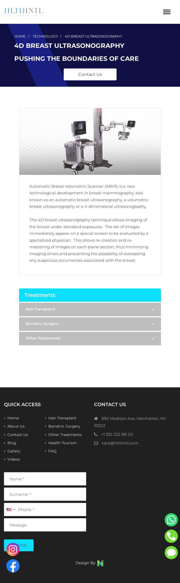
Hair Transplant (90, 309)
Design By (90, 562)
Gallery (13, 451)
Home (20, 36)
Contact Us (90, 74)
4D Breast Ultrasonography (93, 36)
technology (45, 36)
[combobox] (10, 509)
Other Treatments (90, 338)
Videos (13, 459)
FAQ (52, 451)
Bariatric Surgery (90, 324)
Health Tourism (62, 442)
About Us (16, 426)
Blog (11, 442)
